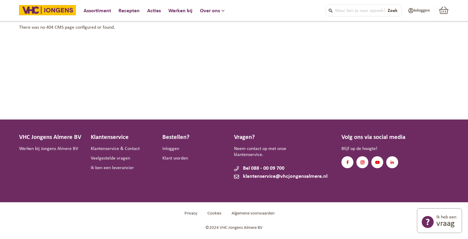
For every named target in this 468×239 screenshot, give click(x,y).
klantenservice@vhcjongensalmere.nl (268, 176)
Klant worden (175, 158)
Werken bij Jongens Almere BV (48, 148)
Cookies (214, 213)
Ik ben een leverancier (112, 168)
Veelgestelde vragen (110, 158)
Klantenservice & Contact (115, 148)
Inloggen (170, 148)
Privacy (190, 213)
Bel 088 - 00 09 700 (263, 168)
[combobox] (361, 10)
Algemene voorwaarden (253, 213)
